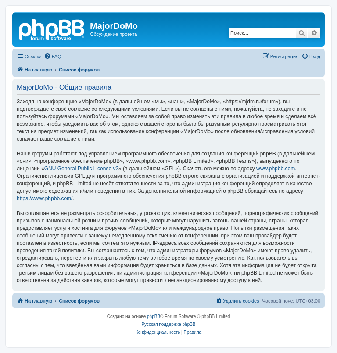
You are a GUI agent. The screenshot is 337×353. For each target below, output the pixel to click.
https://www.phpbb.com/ (44, 198)
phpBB (153, 316)
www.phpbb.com (275, 169)
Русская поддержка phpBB (168, 324)
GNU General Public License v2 (81, 169)
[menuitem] (52, 56)
